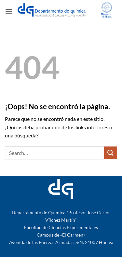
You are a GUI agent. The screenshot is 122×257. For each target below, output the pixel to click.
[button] (9, 11)
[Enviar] (110, 152)
